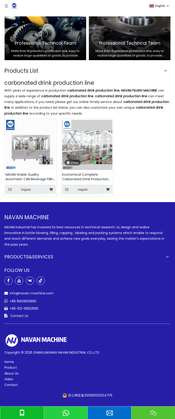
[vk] (30, 281)
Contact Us (19, 316)
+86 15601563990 (23, 301)
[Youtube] (19, 281)
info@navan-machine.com (32, 293)
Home (9, 362)
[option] (45, 38)
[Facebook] (8, 281)
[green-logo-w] (36, 340)
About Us (11, 373)
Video (8, 379)
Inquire (18, 189)
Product (10, 367)
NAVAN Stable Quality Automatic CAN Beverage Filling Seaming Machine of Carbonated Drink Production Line (30, 176)
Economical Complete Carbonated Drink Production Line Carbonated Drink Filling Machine (85, 176)
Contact (11, 385)
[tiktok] (40, 281)
